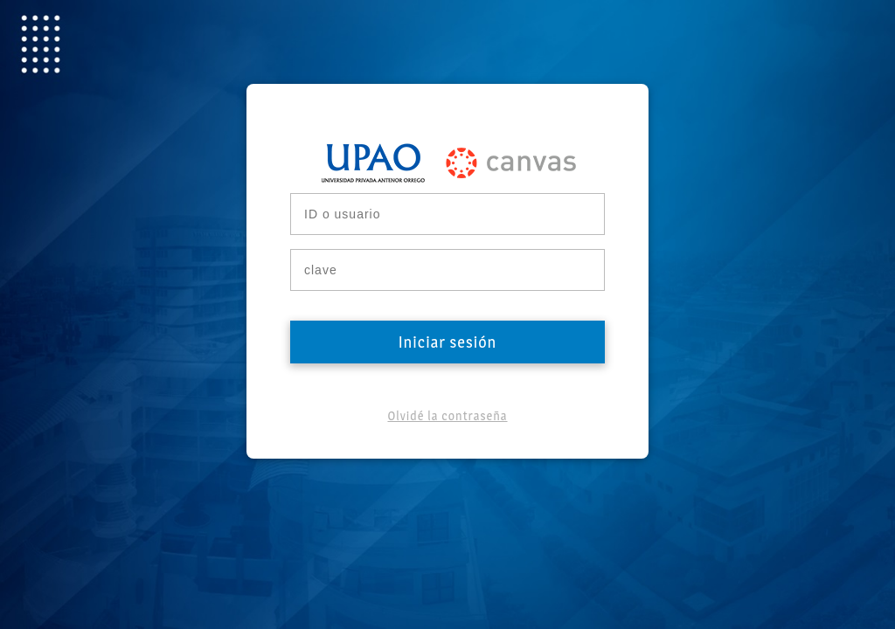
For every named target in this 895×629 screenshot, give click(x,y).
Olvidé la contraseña (447, 415)
